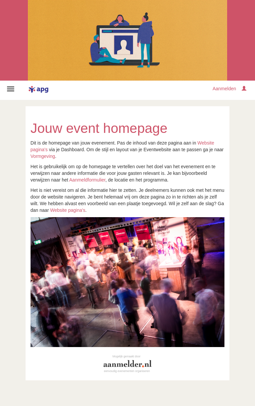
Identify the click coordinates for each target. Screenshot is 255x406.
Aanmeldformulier (87, 180)
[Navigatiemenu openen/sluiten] (10, 89)
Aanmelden (224, 88)
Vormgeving (43, 156)
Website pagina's (67, 210)
